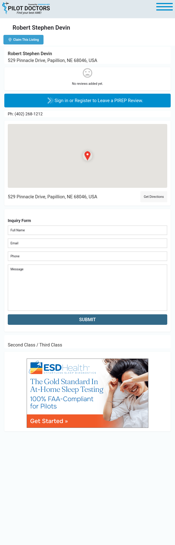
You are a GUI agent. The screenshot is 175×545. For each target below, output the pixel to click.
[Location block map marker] (87, 155)
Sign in (62, 100)
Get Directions (154, 197)
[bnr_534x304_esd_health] (87, 392)
